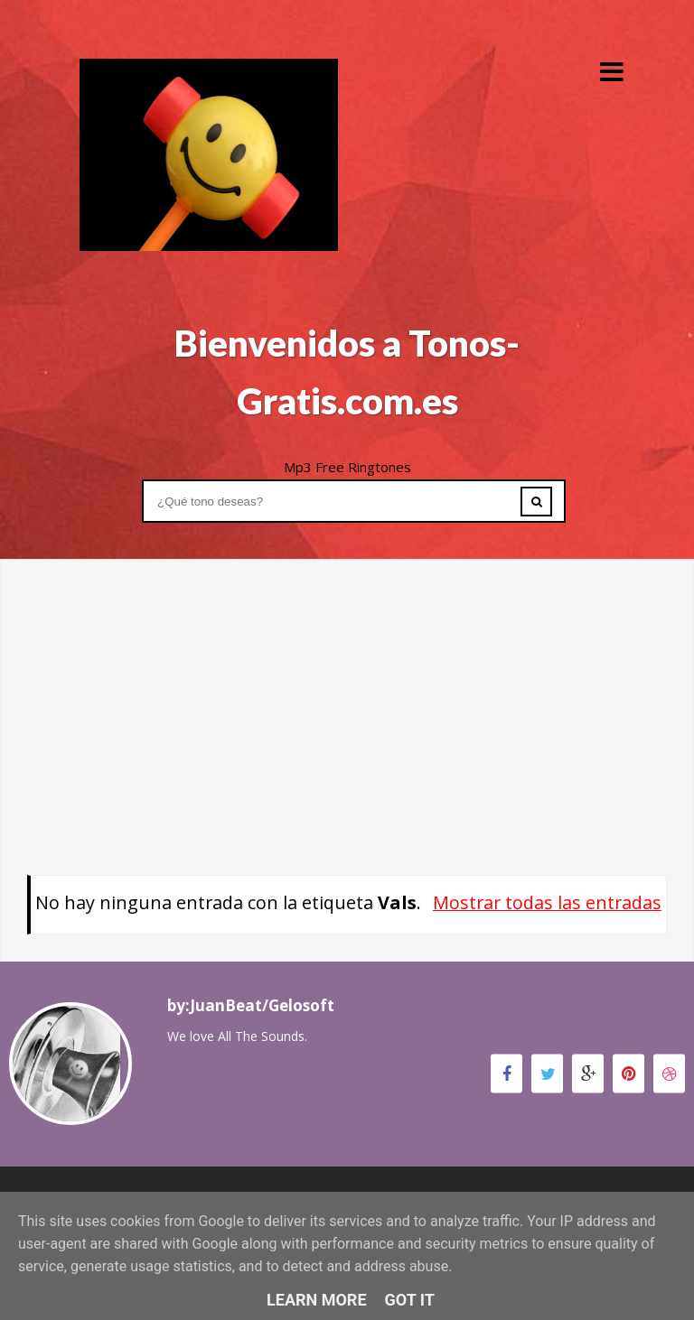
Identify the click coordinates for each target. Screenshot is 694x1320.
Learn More (317, 1299)
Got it (410, 1299)
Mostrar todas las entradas (547, 902)
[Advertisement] (347, 685)
